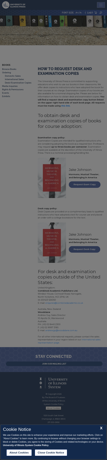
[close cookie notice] (101, 428)
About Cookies (19, 452)
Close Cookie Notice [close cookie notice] (51, 452)
